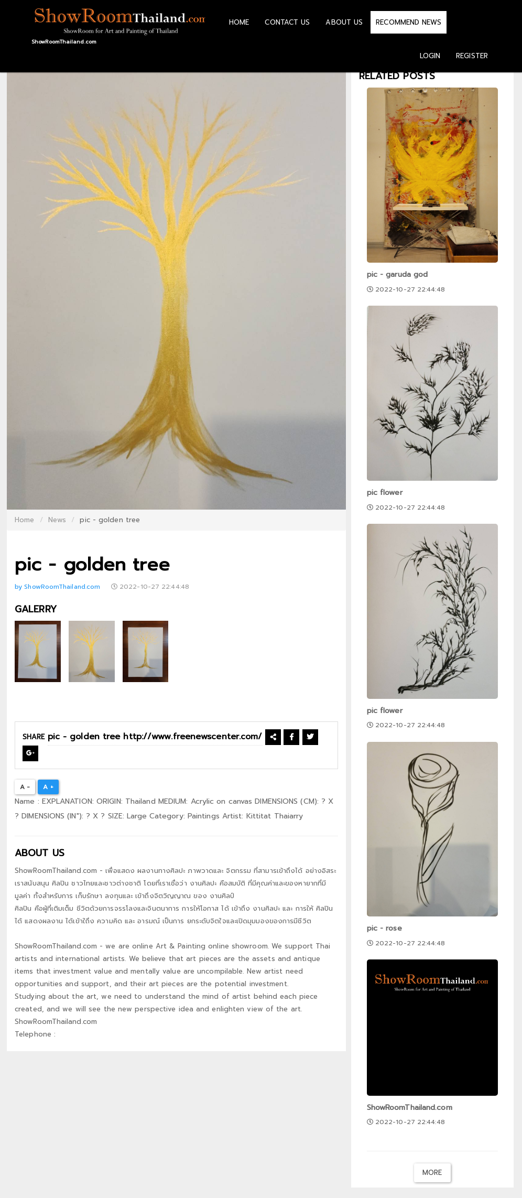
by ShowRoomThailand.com (58, 586)
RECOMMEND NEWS (408, 22)
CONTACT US (287, 22)
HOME (239, 22)
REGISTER (472, 56)
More (432, 1173)
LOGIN (430, 56)
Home (24, 520)
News (57, 520)
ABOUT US (344, 22)
